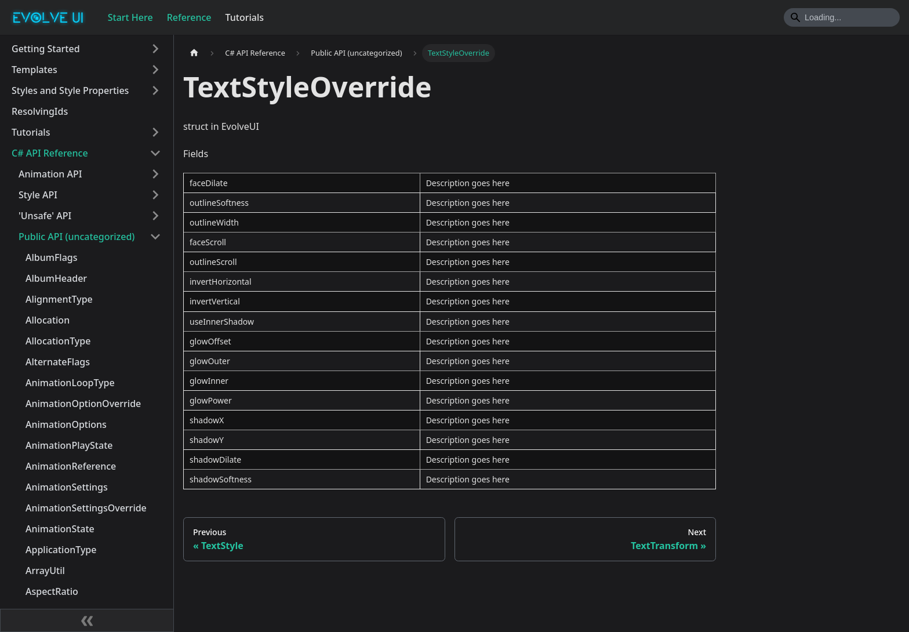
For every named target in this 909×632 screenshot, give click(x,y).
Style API (38, 194)
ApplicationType (61, 549)
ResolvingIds (40, 111)
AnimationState (60, 528)
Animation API (50, 174)
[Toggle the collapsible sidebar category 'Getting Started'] (155, 48)
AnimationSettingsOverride (86, 508)
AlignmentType (59, 299)
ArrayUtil (45, 570)
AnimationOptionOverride (83, 403)
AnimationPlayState (69, 445)
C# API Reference (50, 153)
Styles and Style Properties (70, 90)
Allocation (48, 320)
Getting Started (46, 48)
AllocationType (58, 341)
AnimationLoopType (70, 382)
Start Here (130, 17)
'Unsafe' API (45, 215)
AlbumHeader (56, 278)
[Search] (842, 17)
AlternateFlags (58, 361)
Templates (34, 69)
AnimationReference (71, 466)
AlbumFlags (52, 257)
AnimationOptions (66, 424)
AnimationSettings (67, 487)
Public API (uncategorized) (76, 236)
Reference (189, 17)
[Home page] (194, 53)
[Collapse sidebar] (87, 620)
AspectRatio (52, 591)
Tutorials (245, 17)
